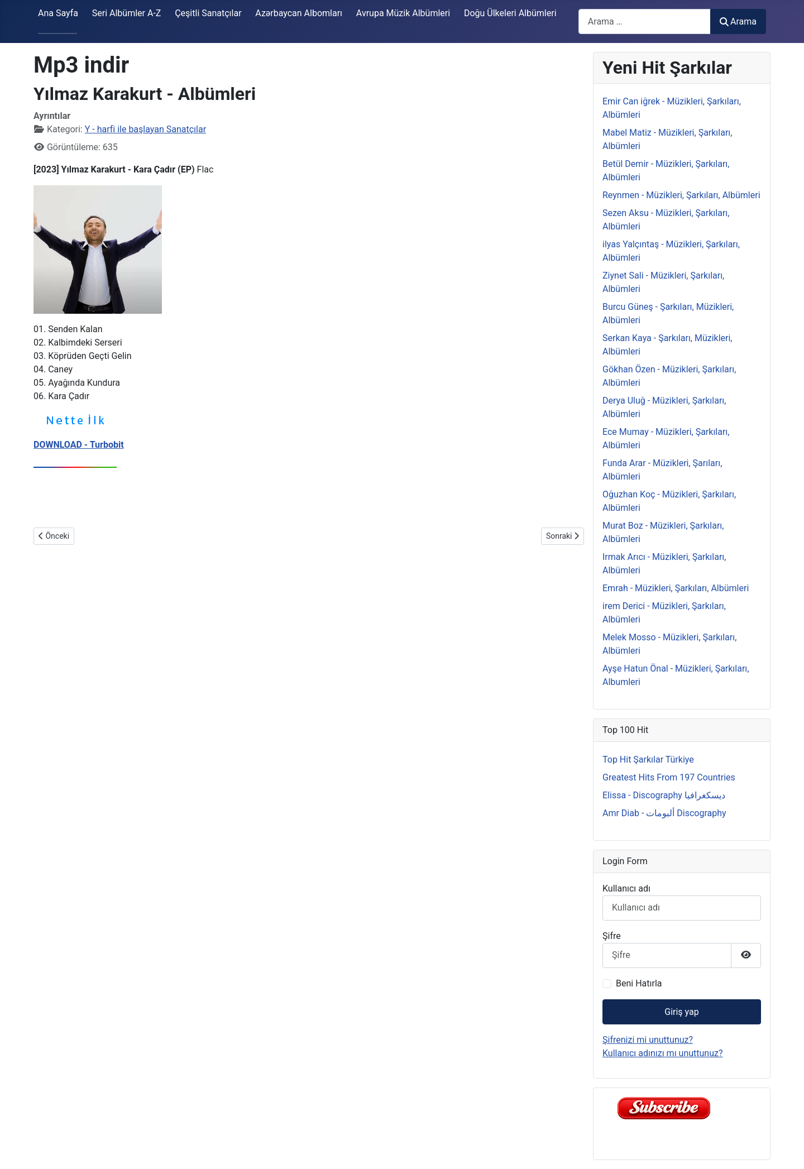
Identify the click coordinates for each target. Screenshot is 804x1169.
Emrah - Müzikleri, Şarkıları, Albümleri (675, 588)
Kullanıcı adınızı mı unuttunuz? (662, 1053)
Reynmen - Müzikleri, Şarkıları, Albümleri (681, 195)
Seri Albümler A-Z (126, 13)
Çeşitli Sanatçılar (208, 13)
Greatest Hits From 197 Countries (668, 777)
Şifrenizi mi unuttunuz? (647, 1039)
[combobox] (644, 21)
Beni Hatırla (639, 983)
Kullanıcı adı (626, 888)
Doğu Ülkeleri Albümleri (510, 13)
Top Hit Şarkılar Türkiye (648, 759)
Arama (738, 21)
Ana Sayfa (58, 13)
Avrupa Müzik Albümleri (403, 13)
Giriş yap (681, 1012)
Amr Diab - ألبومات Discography (664, 813)
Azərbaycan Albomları (298, 13)
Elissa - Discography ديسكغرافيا (663, 795)
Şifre (611, 936)
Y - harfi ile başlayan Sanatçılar (145, 129)
